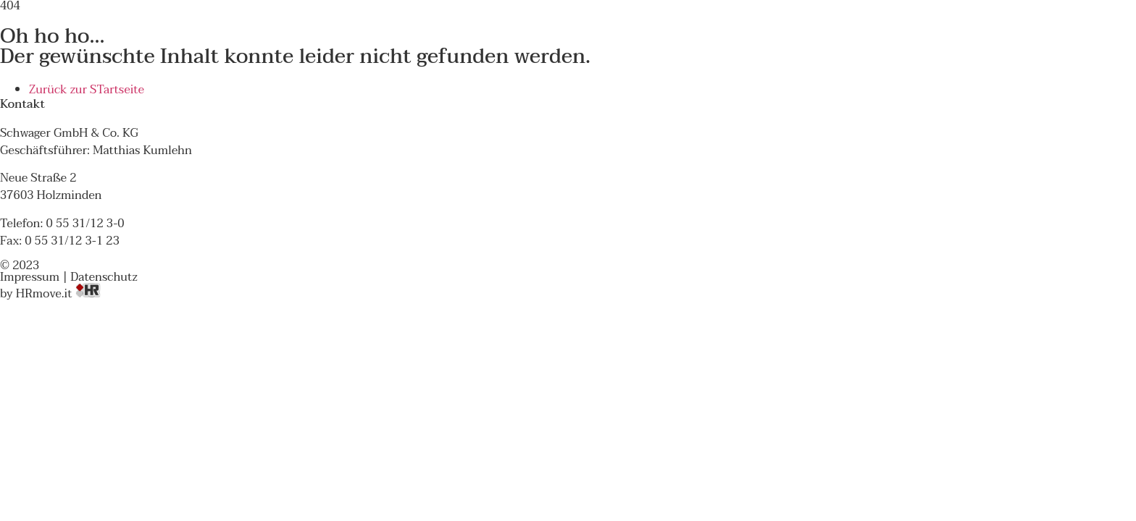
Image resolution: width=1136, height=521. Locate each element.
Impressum (29, 277)
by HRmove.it (50, 294)
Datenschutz (103, 277)
